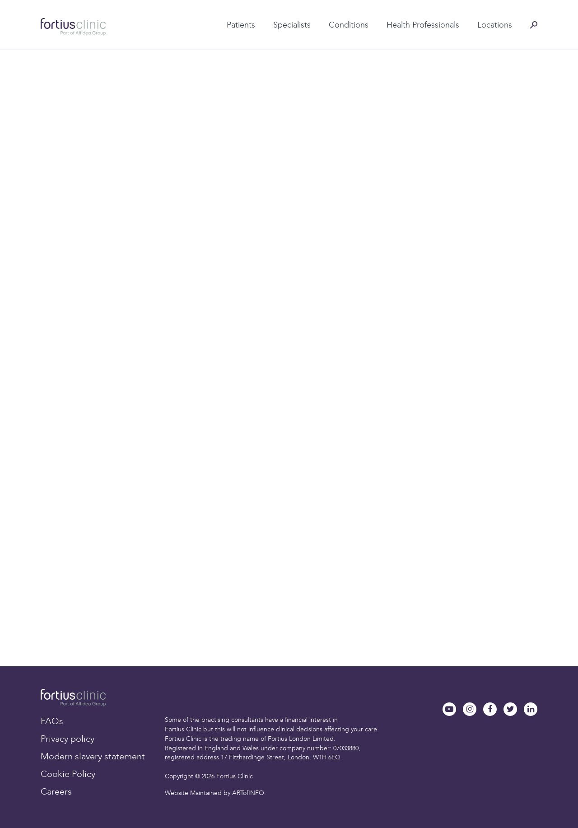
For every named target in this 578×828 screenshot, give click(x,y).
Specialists (292, 25)
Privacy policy (67, 738)
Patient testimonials (225, 10)
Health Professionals (423, 25)
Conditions (348, 25)
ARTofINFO (248, 793)
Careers (56, 791)
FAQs (52, 721)
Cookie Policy (68, 773)
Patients (241, 25)
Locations (494, 25)
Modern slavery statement (93, 756)
